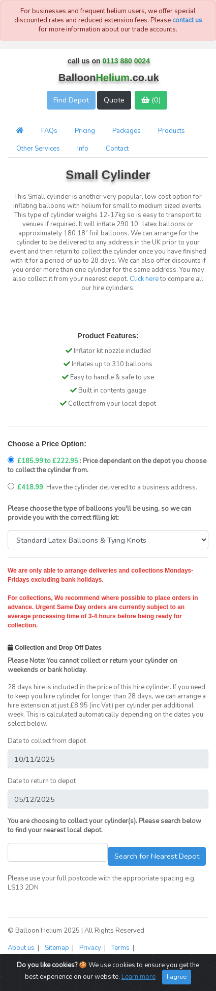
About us (22, 947)
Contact (117, 148)
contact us (187, 20)
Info (82, 148)
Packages (126, 130)
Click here (144, 279)
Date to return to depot (42, 781)
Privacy (91, 947)
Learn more (138, 976)
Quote (114, 100)
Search (156, 856)
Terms (121, 947)
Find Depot (71, 100)
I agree (177, 976)
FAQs (49, 130)
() (151, 100)
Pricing (85, 130)
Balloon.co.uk (108, 77)
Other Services (38, 148)
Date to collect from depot (47, 741)
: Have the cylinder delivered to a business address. (102, 487)
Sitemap (58, 947)
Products (171, 130)
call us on (109, 61)
